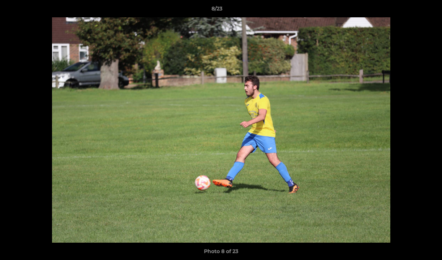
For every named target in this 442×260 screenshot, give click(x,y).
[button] (411, 10)
